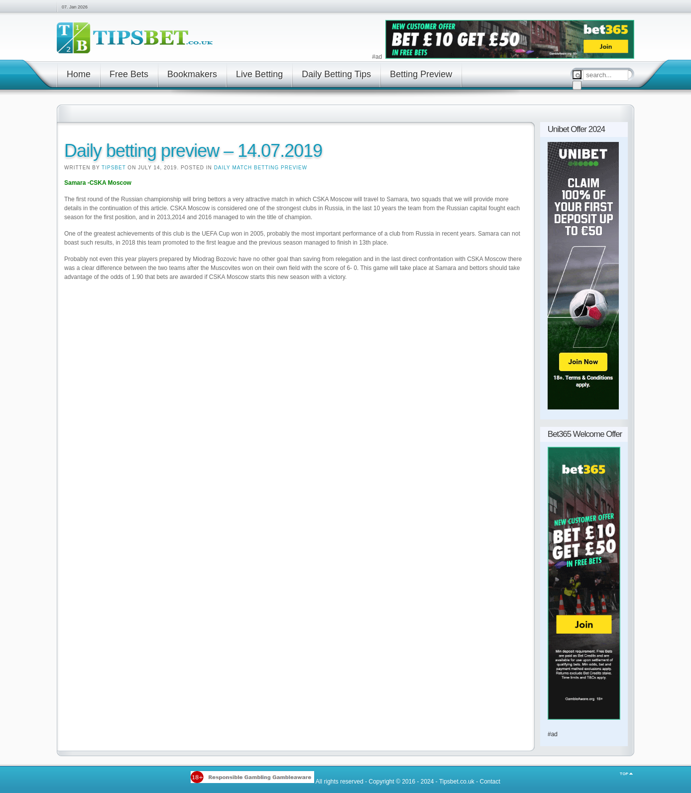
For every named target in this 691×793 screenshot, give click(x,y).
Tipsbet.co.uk (456, 781)
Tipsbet (114, 167)
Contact (489, 781)
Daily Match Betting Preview (261, 167)
